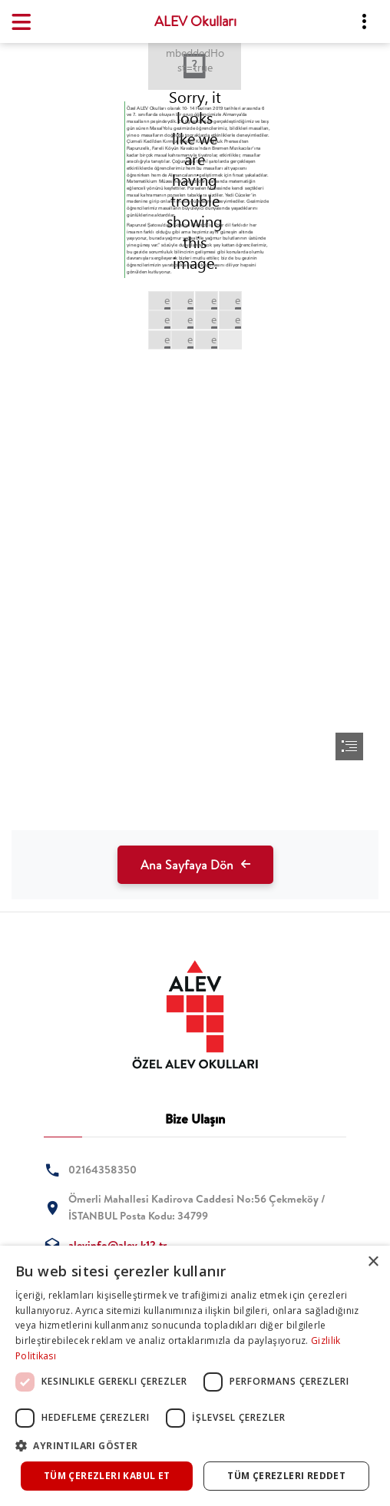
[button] (195, 1445)
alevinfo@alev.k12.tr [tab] (117, 1245)
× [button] (372, 1262)
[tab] (195, 1014)
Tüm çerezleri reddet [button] (286, 1475)
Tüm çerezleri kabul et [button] (107, 1475)
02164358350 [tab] (102, 1169)
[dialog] (195, 1376)
